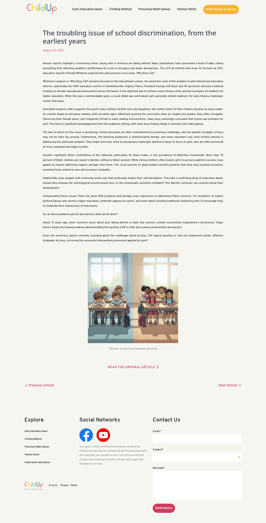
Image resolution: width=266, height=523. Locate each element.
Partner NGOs (32, 454)
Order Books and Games (37, 462)
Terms (74, 485)
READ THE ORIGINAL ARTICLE (131, 367)
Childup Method (33, 439)
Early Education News (36, 431)
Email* (157, 431)
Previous (39, 385)
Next (230, 385)
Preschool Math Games (37, 447)
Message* (159, 468)
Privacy (64, 485)
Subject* (158, 449)
